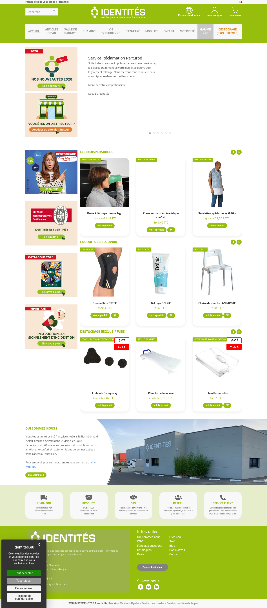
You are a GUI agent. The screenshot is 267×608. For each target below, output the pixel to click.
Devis (140, 554)
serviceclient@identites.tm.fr (51, 584)
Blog (172, 545)
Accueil (34, 31)
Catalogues (144, 550)
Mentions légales (129, 603)
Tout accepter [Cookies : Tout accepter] (24, 573)
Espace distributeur (153, 567)
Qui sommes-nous (148, 537)
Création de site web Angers (183, 603)
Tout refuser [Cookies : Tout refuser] (24, 580)
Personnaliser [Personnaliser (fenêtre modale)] (24, 588)
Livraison (175, 537)
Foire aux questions (149, 545)
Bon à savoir (177, 550)
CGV (140, 541)
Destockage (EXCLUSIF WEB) (102, 331)
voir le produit (104, 225)
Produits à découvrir (98, 241)
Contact (174, 554)
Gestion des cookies (153, 603)
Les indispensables (96, 151)
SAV (172, 541)
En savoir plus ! (36, 475)
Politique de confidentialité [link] (24, 597)
